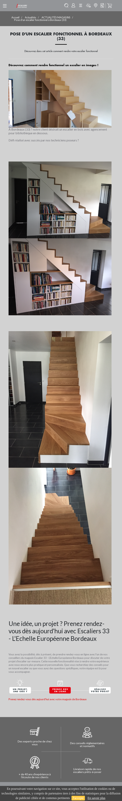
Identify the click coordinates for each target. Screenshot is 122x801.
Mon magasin (95, 5)
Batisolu (80, 5)
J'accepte (78, 798)
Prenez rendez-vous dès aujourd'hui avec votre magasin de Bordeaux (48, 699)
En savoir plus (96, 798)
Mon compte (73, 5)
